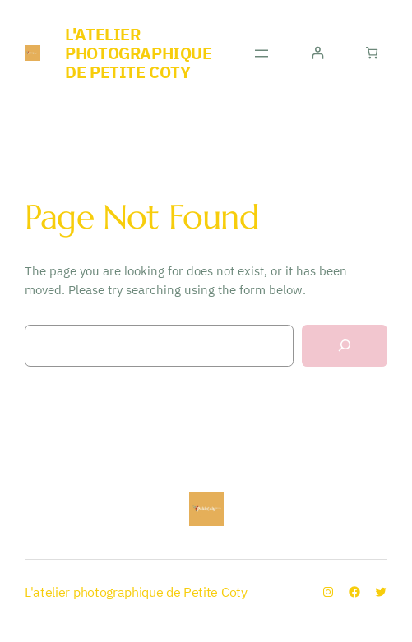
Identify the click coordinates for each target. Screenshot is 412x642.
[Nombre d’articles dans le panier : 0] (372, 53)
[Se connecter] (317, 53)
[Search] (344, 346)
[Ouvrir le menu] (261, 53)
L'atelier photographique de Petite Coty (138, 53)
